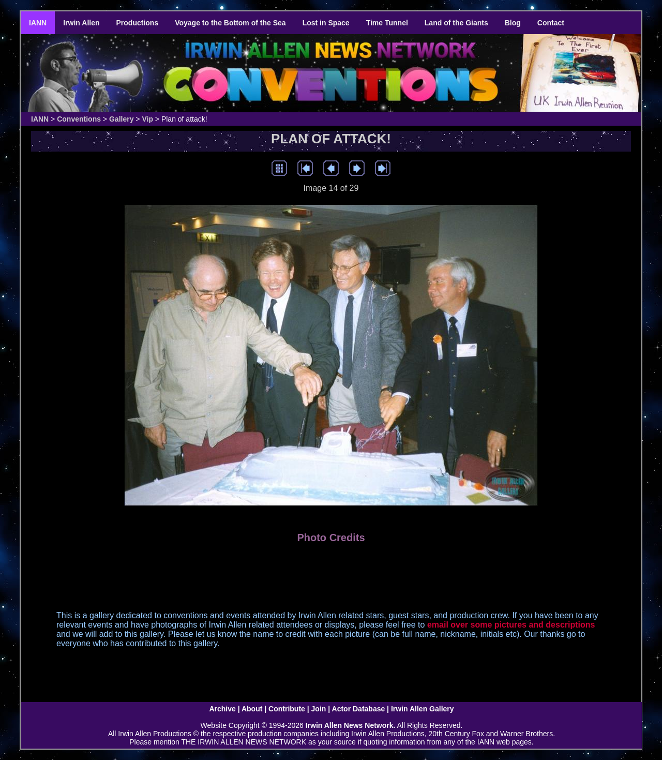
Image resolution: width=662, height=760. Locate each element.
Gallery (121, 119)
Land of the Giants (456, 23)
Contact (550, 23)
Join (318, 709)
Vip (147, 119)
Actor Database (358, 709)
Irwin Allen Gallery (422, 709)
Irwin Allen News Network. (351, 725)
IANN (38, 23)
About (252, 709)
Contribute (286, 709)
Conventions (79, 119)
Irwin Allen (81, 23)
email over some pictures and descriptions (511, 624)
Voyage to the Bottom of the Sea (230, 23)
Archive (222, 709)
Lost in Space (326, 23)
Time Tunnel (387, 23)
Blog (513, 23)
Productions (137, 23)
